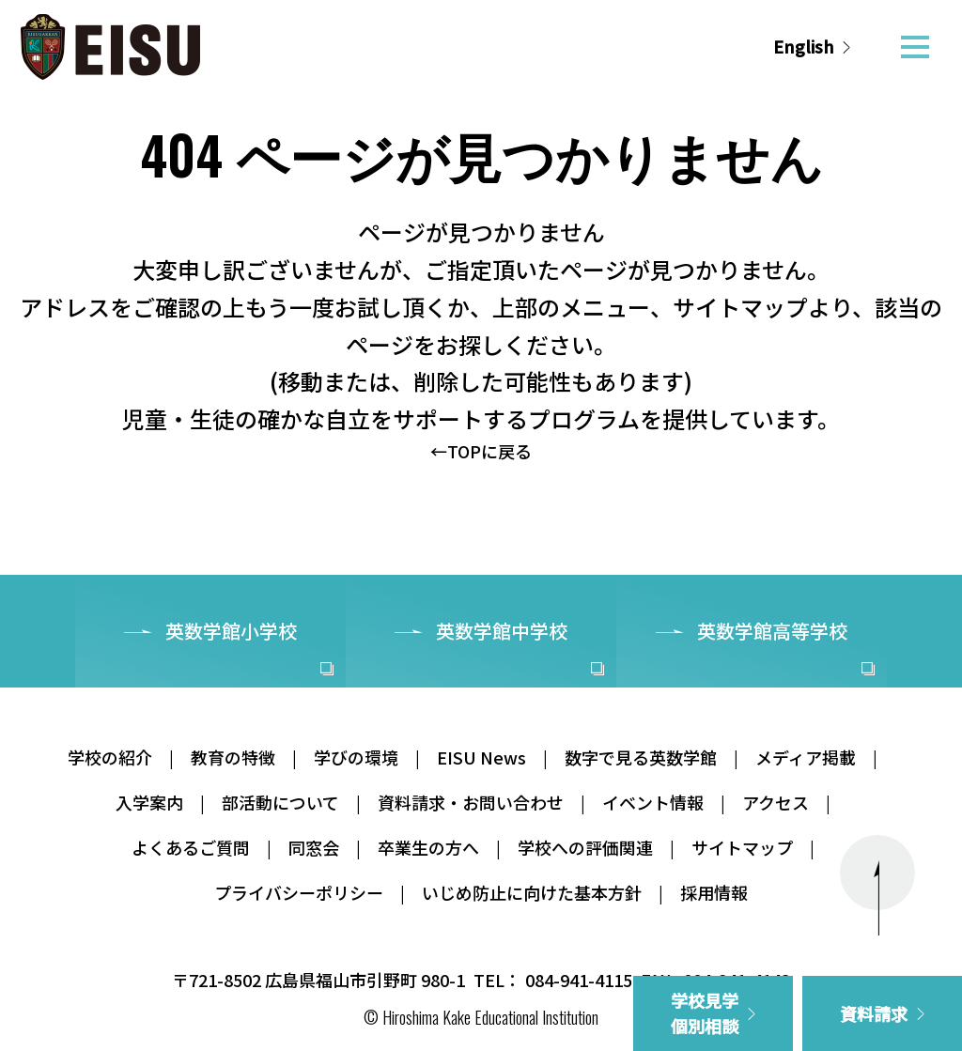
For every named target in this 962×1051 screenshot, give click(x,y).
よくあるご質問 (191, 847)
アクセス (775, 802)
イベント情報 (653, 802)
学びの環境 (356, 757)
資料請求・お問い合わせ (471, 802)
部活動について (280, 802)
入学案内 (149, 802)
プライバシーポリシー (298, 892)
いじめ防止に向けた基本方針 (532, 892)
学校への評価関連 (585, 847)
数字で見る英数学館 (641, 757)
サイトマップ (742, 847)
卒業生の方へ (428, 847)
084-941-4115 (578, 979)
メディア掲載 (805, 757)
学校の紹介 (110, 757)
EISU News (481, 757)
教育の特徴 (233, 757)
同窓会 (313, 847)
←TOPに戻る (481, 451)
